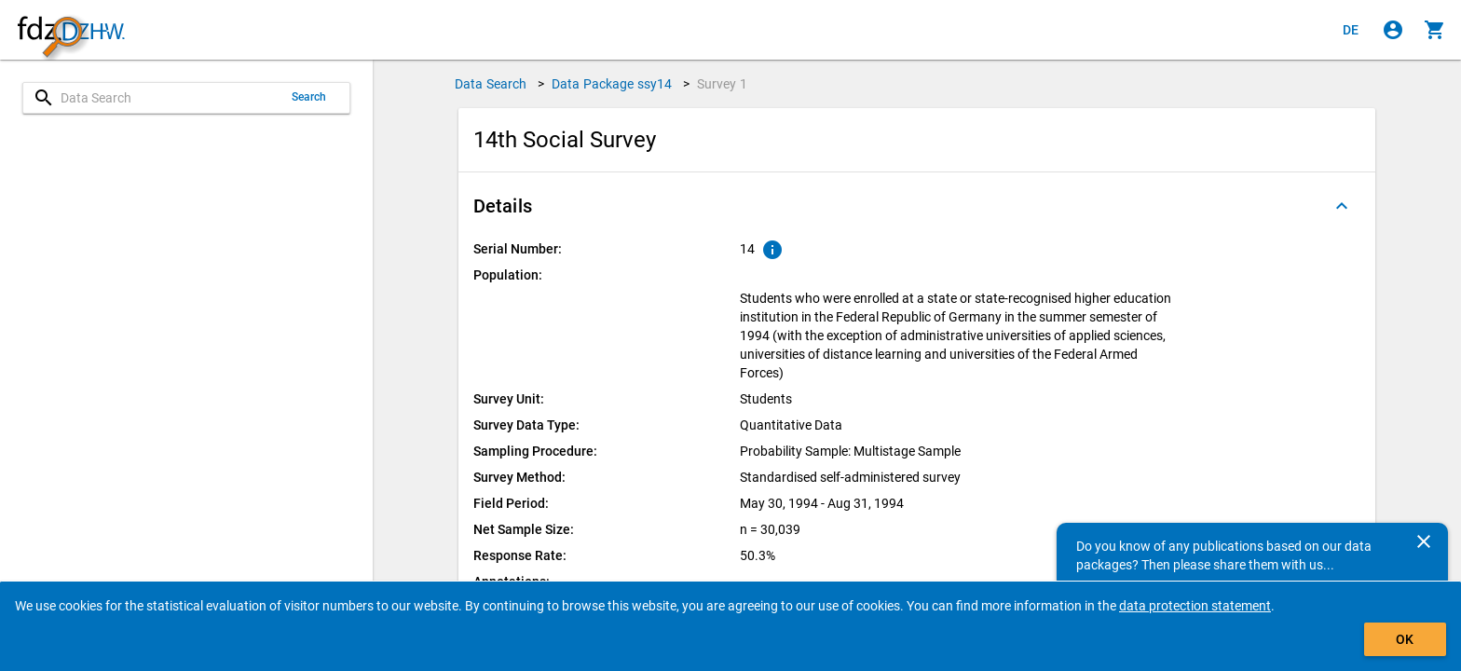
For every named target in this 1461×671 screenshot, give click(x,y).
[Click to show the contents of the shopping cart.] (1435, 29)
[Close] (1423, 541)
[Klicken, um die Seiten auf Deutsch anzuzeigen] (1351, 29)
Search (309, 96)
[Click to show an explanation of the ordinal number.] (772, 249)
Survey (722, 83)
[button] (916, 206)
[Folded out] (1341, 206)
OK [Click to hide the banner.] (1404, 639)
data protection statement (1195, 605)
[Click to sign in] (1393, 29)
